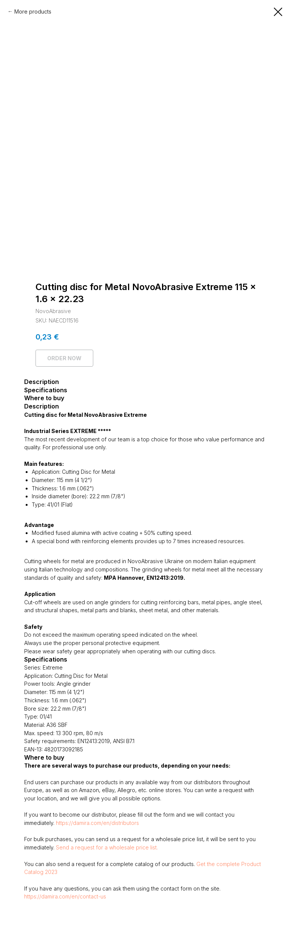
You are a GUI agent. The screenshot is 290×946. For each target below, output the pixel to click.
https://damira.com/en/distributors (97, 823)
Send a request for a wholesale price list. (107, 847)
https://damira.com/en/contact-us (65, 896)
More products (32, 11)
